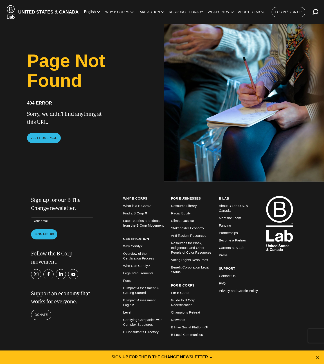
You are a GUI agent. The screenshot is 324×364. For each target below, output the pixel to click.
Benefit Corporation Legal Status (190, 269)
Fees (126, 280)
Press (223, 255)
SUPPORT (227, 268)
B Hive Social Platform (189, 327)
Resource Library (186, 12)
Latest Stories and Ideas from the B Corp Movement (143, 223)
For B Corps (180, 293)
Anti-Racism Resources (188, 235)
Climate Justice (182, 221)
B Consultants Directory (141, 332)
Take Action (151, 12)
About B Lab (251, 12)
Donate (41, 314)
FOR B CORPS (182, 285)
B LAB (224, 198)
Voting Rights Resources (189, 260)
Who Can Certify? (136, 266)
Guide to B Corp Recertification (183, 302)
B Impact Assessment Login (139, 302)
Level (127, 312)
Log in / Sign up (288, 12)
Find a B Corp (135, 213)
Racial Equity (181, 213)
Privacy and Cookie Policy (238, 291)
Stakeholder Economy (187, 228)
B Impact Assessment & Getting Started (141, 290)
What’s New (221, 12)
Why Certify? (132, 246)
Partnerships (228, 233)
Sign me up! (44, 234)
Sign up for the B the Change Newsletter (162, 357)
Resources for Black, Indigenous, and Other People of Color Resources (191, 247)
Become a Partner (232, 240)
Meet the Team (230, 218)
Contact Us (227, 276)
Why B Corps (119, 12)
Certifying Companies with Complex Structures (142, 322)
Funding (225, 225)
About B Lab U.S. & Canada (233, 208)
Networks (178, 320)
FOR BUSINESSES (186, 198)
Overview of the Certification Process (138, 256)
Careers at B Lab (231, 248)
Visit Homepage (44, 138)
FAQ (222, 283)
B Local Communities (187, 335)
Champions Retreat (185, 312)
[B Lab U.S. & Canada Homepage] (43, 12)
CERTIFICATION (136, 239)
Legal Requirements (138, 273)
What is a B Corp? (137, 206)
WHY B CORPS (135, 198)
